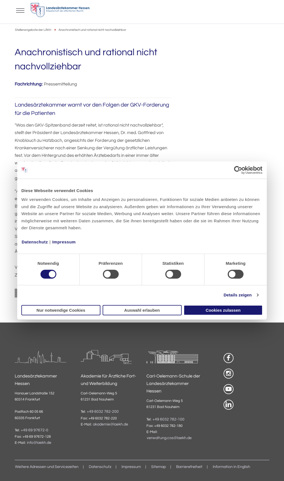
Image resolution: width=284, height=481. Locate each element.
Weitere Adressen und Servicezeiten (46, 467)
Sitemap (158, 467)
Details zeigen (238, 295)
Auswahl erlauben (142, 310)
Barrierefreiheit (189, 467)
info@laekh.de (39, 443)
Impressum (64, 242)
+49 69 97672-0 (34, 430)
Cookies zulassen (223, 310)
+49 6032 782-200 (103, 412)
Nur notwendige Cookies (61, 310)
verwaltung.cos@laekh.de (169, 438)
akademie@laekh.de (110, 424)
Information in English (231, 467)
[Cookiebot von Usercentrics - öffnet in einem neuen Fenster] (238, 169)
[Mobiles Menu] (20, 10)
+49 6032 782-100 (168, 419)
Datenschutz (35, 242)
